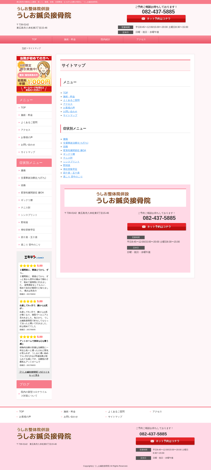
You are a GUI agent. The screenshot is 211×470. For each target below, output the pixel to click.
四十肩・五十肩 (71, 173)
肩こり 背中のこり (72, 176)
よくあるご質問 (71, 100)
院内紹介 (105, 39)
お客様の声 (69, 107)
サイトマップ (70, 115)
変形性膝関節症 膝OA (74, 150)
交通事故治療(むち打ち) (75, 143)
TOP (34, 39)
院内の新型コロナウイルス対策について (34, 394)
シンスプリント (71, 161)
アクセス (141, 39)
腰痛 (65, 139)
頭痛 (65, 146)
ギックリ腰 (69, 154)
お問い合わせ (70, 111)
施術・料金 (70, 39)
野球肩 (66, 165)
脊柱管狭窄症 (70, 169)
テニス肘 (68, 158)
